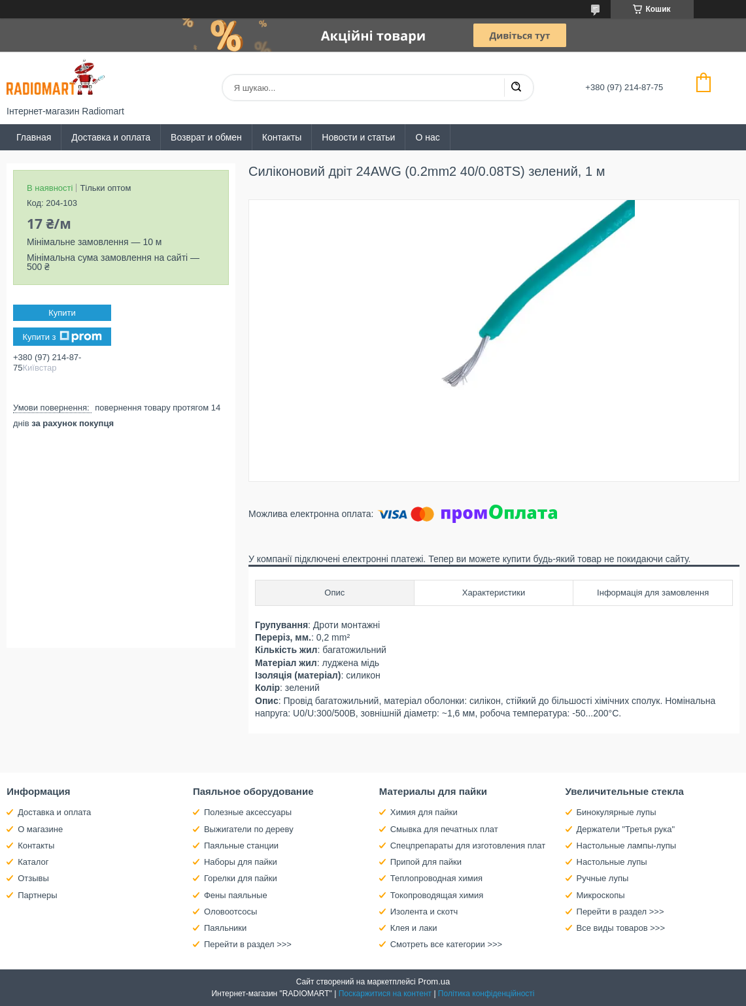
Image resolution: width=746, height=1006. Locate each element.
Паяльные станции (241, 845)
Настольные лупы (612, 862)
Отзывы (33, 878)
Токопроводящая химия (437, 895)
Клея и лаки (413, 928)
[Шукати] (516, 87)
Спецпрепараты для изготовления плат (467, 845)
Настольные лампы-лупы (627, 845)
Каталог (33, 862)
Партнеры (37, 895)
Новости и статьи (358, 137)
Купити (62, 313)
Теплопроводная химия (436, 878)
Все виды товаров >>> (621, 928)
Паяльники (225, 928)
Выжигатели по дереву (249, 829)
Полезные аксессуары (248, 812)
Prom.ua (434, 981)
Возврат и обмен (206, 137)
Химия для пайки (424, 812)
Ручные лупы (603, 878)
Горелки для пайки (240, 878)
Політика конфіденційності (486, 993)
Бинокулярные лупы (616, 812)
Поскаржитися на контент (385, 993)
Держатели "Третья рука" (626, 829)
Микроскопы (601, 895)
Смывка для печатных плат (444, 829)
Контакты (281, 137)
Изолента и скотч (424, 911)
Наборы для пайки (240, 862)
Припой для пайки (426, 862)
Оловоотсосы (230, 911)
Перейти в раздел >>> (248, 944)
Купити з (61, 337)
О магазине (40, 829)
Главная (33, 137)
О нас (427, 137)
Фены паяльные (235, 895)
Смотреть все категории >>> (446, 944)
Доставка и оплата (110, 137)
